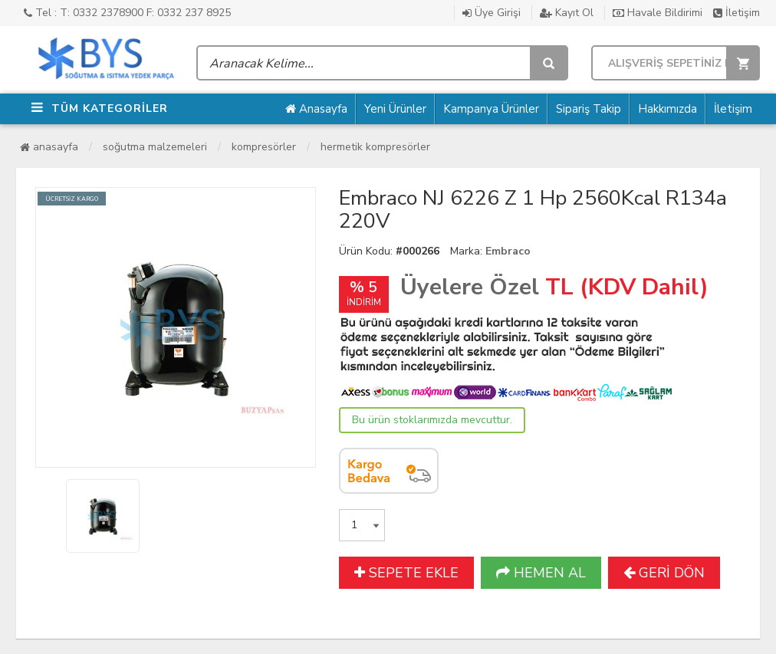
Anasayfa (316, 109)
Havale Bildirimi (657, 12)
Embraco (508, 251)
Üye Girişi (491, 12)
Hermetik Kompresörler (375, 147)
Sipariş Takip (588, 109)
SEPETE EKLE (406, 573)
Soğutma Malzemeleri (155, 147)
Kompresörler (264, 147)
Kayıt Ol (567, 12)
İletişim (736, 12)
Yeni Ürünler (395, 109)
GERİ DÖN (664, 573)
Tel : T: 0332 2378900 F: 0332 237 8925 (127, 12)
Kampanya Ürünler (491, 109)
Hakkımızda (667, 109)
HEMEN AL (541, 573)
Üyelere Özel (469, 287)
